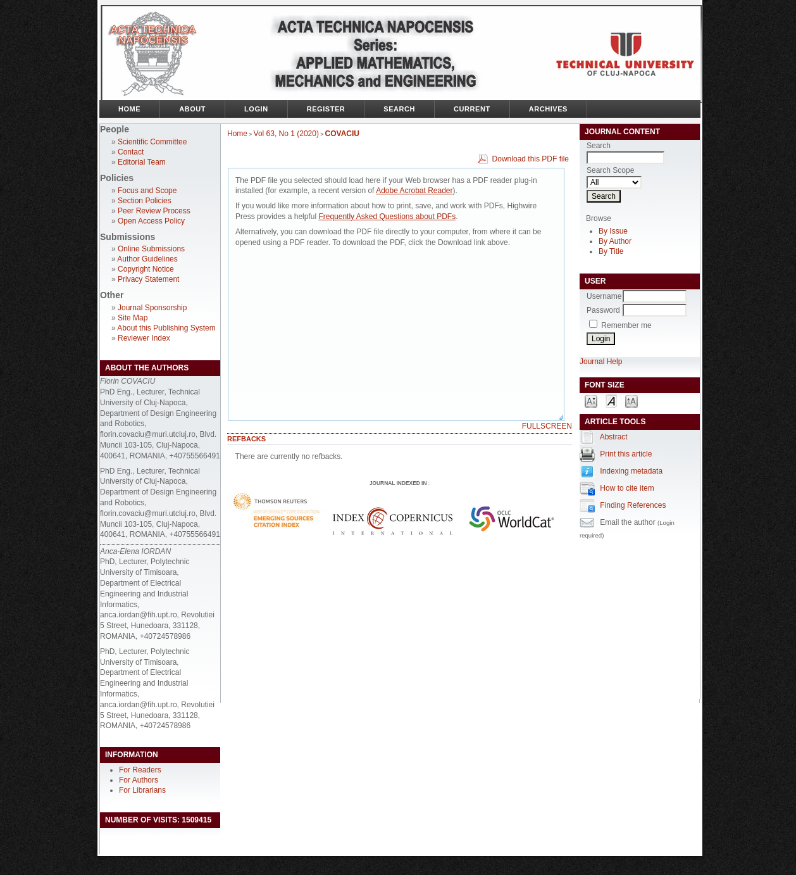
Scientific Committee (152, 141)
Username (604, 296)
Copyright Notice (146, 269)
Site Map (132, 317)
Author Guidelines (147, 259)
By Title (611, 251)
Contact (131, 152)
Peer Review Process (154, 210)
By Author (615, 241)
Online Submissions (151, 248)
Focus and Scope (147, 190)
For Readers (140, 769)
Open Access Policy (151, 221)
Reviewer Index (144, 338)
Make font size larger (631, 400)
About (192, 109)
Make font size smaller (591, 400)
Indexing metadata (631, 471)
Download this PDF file (530, 158)
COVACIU (342, 133)
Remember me (626, 325)
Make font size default (611, 400)
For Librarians (142, 790)
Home (129, 109)
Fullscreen (547, 426)
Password (603, 310)
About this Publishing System (166, 328)
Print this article (626, 454)
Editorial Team (142, 162)
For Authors (138, 780)
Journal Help (601, 361)
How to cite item (627, 488)
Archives (548, 109)
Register (326, 109)
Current (472, 109)
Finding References (633, 505)
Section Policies (144, 200)
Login (256, 109)
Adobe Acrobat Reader (414, 190)
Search (399, 109)
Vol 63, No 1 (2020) (286, 133)
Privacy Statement (148, 279)
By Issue (613, 231)
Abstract (614, 436)
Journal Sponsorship (152, 307)
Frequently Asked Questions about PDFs (387, 216)
